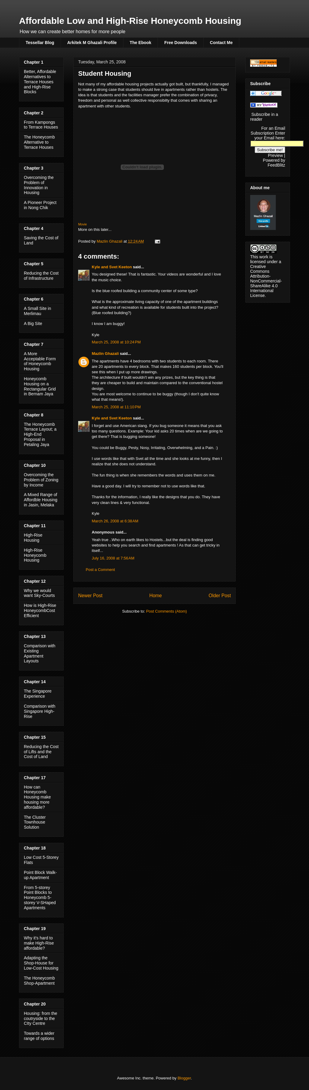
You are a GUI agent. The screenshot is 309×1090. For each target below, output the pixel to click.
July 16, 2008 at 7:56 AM (113, 558)
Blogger (184, 1078)
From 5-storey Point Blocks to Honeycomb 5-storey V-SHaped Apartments (40, 897)
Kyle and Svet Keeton (112, 267)
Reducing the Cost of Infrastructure (41, 276)
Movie (82, 224)
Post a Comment (100, 569)
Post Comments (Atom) (166, 611)
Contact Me (221, 42)
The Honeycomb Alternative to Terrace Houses (39, 142)
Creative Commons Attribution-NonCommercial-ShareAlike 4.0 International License (266, 281)
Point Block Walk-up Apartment (40, 875)
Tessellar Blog (40, 42)
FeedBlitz (276, 165)
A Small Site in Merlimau (37, 311)
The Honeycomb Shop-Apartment (39, 981)
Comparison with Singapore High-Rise (39, 711)
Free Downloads (180, 42)
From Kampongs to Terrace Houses (41, 125)
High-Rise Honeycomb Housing (35, 555)
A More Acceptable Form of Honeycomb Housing (40, 361)
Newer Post (90, 595)
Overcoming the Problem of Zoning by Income (41, 479)
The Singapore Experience (38, 694)
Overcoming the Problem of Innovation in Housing (39, 185)
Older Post (220, 595)
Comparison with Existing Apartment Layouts (39, 653)
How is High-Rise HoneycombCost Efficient (40, 610)
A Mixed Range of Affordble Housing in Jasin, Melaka (40, 499)
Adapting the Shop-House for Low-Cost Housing (41, 962)
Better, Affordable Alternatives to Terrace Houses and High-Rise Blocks (40, 81)
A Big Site (33, 323)
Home (155, 595)
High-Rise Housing (33, 538)
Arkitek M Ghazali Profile (92, 42)
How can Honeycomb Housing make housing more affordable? (37, 797)
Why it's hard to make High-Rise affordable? (39, 943)
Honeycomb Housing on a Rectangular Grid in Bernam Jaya (40, 386)
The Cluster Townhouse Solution (35, 822)
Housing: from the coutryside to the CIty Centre (40, 1018)
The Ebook (140, 42)
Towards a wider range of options (39, 1036)
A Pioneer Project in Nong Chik (40, 205)
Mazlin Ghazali (105, 353)
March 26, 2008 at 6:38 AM (115, 521)
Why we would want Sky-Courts (39, 593)
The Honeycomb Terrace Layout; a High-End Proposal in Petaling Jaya (40, 434)
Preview (275, 155)
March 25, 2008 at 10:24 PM (116, 342)
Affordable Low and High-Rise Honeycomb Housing (130, 21)
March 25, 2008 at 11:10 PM (116, 407)
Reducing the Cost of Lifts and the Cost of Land (41, 751)
